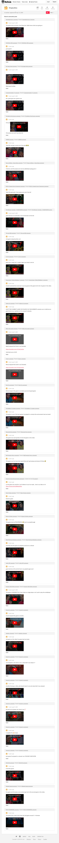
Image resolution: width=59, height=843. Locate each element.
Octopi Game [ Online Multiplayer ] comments (15, 280)
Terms (34, 839)
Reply (7, 38)
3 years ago (11, 23)
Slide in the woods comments (12, 328)
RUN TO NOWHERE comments (12, 809)
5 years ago (11, 613)
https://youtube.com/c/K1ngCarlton (15, 349)
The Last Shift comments (11, 233)
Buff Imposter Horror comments (12, 455)
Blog (33, 836)
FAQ (29, 836)
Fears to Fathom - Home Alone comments (14, 163)
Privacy (39, 839)
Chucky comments (9, 358)
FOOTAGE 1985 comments (11, 43)
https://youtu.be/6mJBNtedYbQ (14, 486)
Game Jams (25, 1)
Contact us (40, 836)
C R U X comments (9, 256)
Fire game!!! (35, 478)
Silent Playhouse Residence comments (13, 539)
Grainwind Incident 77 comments (12, 92)
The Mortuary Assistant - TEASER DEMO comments (16, 209)
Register (54, 1)
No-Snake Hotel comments (11, 66)
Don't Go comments (10, 385)
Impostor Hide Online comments (12, 586)
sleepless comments (10, 633)
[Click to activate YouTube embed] (15, 32)
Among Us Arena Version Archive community (15, 478)
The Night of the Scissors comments (13, 116)
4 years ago (11, 166)
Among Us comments (10, 610)
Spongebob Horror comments (12, 19)
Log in (48, 1)
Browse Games (16, 1)
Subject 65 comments (10, 303)
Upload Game (33, 1)
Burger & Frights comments (11, 516)
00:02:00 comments (10, 762)
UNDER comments (10, 139)
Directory (29, 839)
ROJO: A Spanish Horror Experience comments (15, 186)
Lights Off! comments (10, 563)
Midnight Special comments (11, 786)
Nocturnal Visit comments (11, 432)
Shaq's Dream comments (11, 492)
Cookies (45, 839)
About (24, 836)
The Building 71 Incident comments (13, 408)
